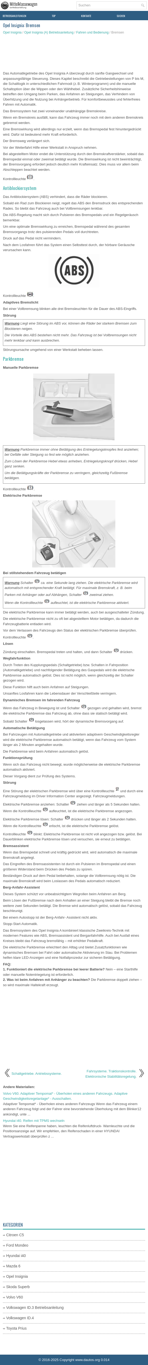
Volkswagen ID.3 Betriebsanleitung (35, 1307)
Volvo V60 (14, 1297)
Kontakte (86, 16)
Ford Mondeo (17, 1245)
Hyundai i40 (16, 1256)
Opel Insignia (12, 32)
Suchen (121, 16)
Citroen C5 (15, 1235)
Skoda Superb (18, 1287)
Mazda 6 (13, 1266)
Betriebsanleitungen (14, 16)
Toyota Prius (16, 1328)
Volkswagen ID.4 (20, 1318)
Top (54, 16)
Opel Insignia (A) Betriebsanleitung (48, 32)
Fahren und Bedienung (92, 32)
